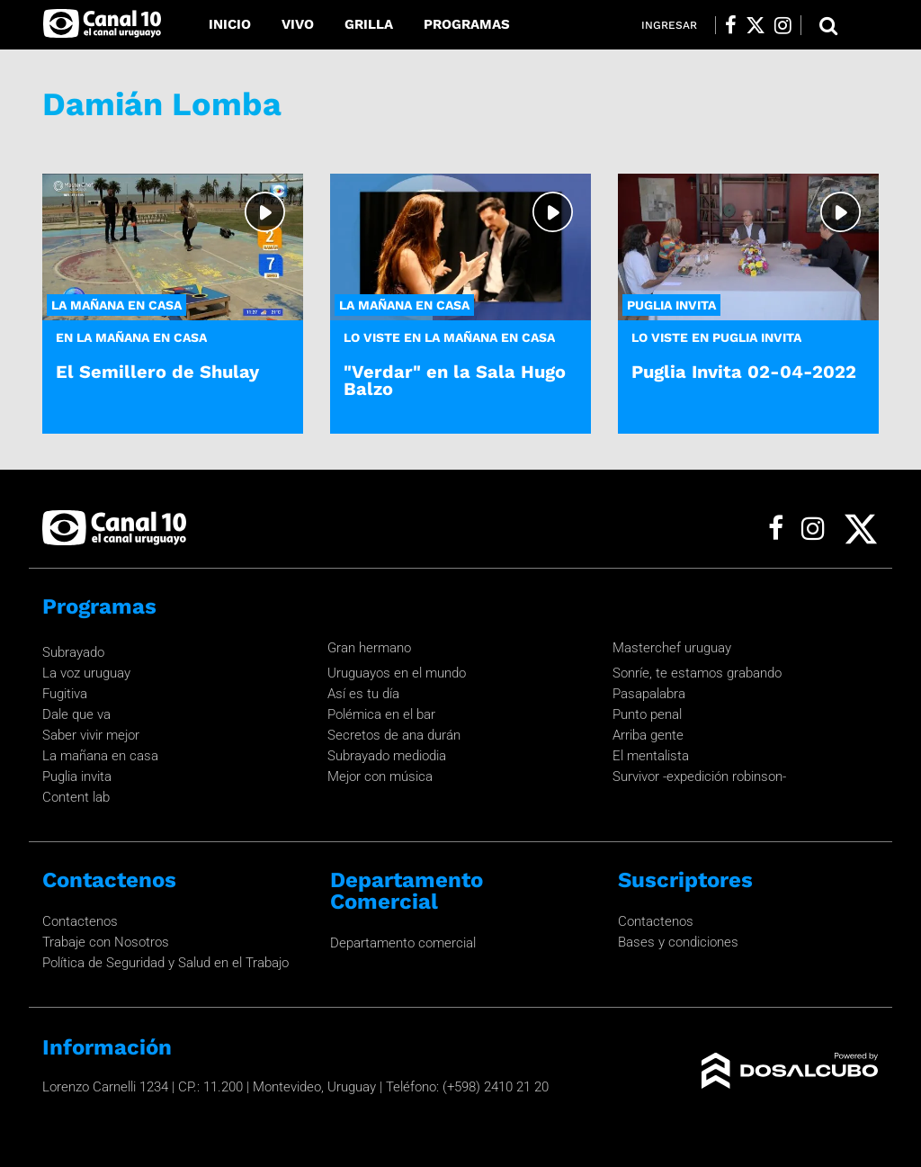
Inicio (230, 24)
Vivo (298, 24)
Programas (467, 24)
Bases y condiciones (678, 942)
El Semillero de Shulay (157, 371)
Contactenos (80, 921)
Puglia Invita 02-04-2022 (743, 371)
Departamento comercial (403, 943)
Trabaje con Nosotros (105, 942)
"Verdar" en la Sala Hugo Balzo (455, 380)
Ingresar (669, 25)
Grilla (368, 24)
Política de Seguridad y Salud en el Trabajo (165, 963)
